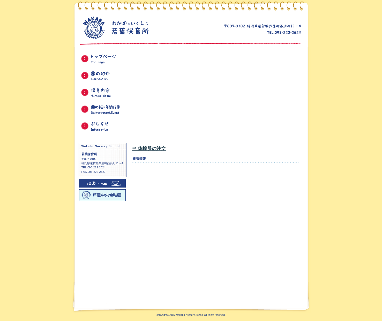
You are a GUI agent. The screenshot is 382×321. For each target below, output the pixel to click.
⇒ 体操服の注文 (149, 148)
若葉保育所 (137, 27)
